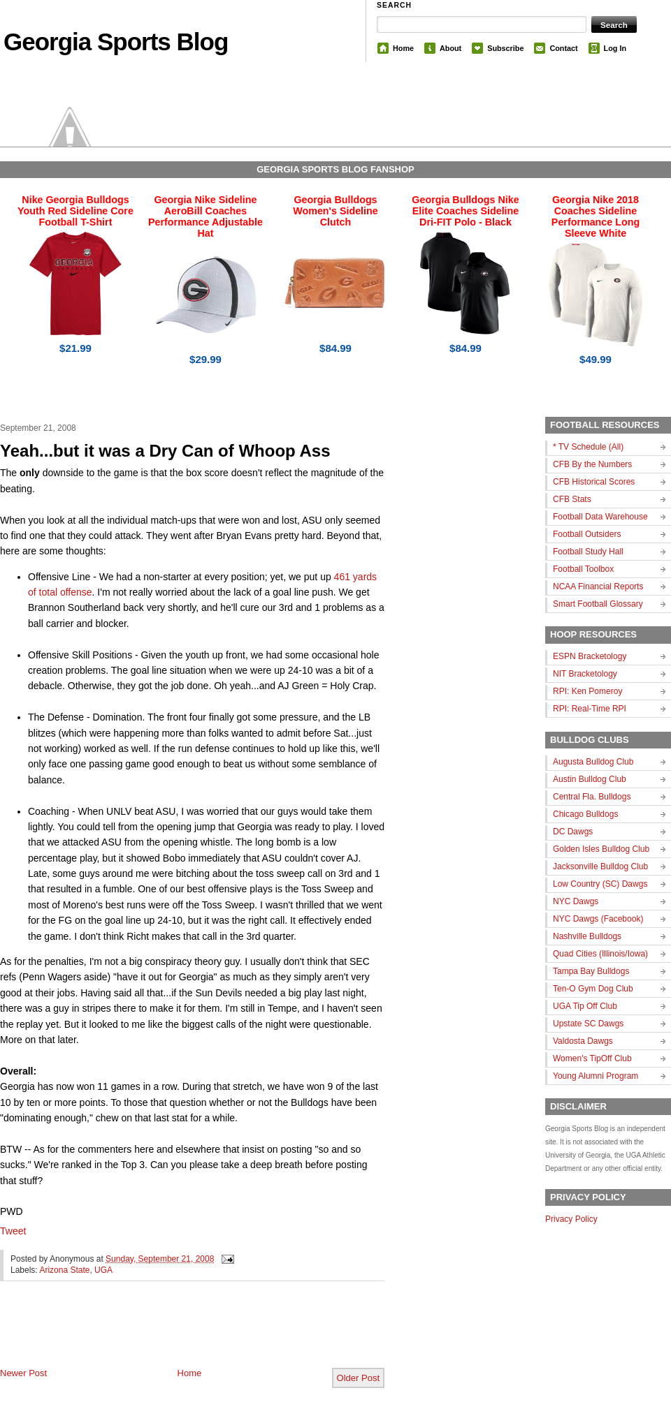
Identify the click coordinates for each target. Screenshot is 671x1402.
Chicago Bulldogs (585, 814)
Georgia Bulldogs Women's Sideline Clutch (335, 211)
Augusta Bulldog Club (593, 762)
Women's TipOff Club (592, 1058)
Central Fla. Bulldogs (591, 797)
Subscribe (505, 48)
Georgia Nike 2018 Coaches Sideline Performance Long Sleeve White (595, 216)
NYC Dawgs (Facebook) (598, 919)
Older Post (358, 1378)
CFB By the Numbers (592, 464)
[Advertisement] (163, 1336)
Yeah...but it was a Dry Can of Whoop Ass (165, 450)
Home (403, 48)
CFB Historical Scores (594, 482)
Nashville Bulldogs (587, 936)
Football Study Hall (588, 551)
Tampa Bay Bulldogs (591, 971)
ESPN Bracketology (589, 656)
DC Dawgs (573, 831)
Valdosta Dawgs (583, 1041)
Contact (563, 48)
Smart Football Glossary (598, 604)
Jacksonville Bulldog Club (600, 866)
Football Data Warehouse (600, 517)
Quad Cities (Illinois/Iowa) (600, 954)
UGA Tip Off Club (585, 1006)
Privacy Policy (571, 1219)
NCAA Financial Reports (598, 586)
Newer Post (23, 1373)
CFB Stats (572, 499)
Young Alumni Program (595, 1076)
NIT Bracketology (585, 674)
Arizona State (64, 1270)
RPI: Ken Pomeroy (587, 691)
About (450, 48)
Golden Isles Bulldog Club (601, 849)
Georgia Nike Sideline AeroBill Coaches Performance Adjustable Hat (205, 216)
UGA (103, 1270)
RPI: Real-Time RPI (589, 709)
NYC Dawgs (575, 901)
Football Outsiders (587, 534)
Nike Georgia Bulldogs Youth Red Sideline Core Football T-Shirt (75, 211)
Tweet (13, 1231)
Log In (615, 48)
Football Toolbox (583, 569)
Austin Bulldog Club (589, 779)
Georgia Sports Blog (115, 41)
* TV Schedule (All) (588, 447)
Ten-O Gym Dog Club (593, 989)
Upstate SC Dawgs (588, 1023)
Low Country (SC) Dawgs (600, 884)
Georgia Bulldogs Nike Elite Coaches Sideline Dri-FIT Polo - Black (465, 211)
